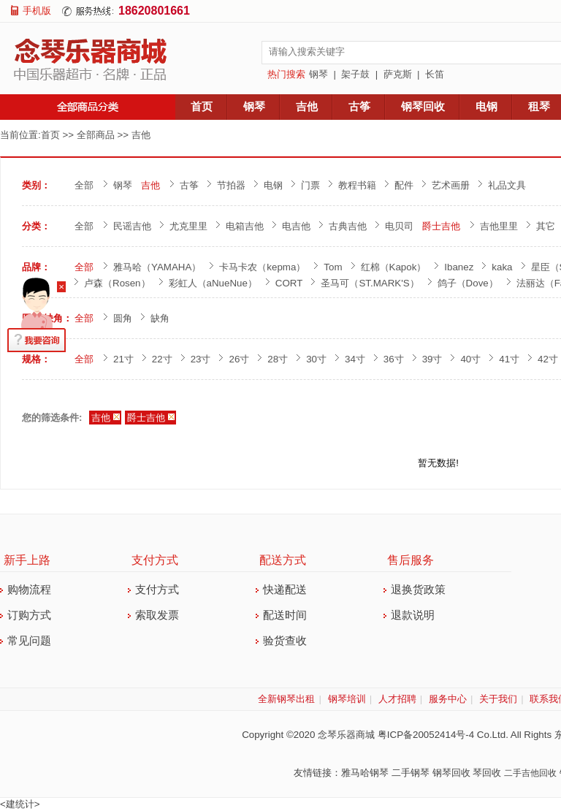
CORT (289, 283)
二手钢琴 (411, 772)
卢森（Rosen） (117, 283)
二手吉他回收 (530, 773)
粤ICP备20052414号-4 (426, 734)
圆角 (122, 318)
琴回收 (487, 772)
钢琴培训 (347, 698)
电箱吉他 (245, 226)
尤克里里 (188, 226)
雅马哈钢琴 (365, 772)
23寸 (201, 359)
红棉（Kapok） (394, 267)
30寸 (316, 359)
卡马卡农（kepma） (262, 267)
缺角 (159, 318)
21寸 (123, 359)
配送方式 (282, 560)
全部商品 (96, 134)
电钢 (486, 107)
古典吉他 (348, 226)
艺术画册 (451, 185)
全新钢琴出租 (286, 698)
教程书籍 (357, 185)
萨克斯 (397, 74)
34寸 (355, 359)
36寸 (393, 359)
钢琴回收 (423, 107)
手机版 (37, 10)
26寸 (239, 359)
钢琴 (318, 74)
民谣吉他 (132, 226)
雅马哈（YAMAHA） (157, 267)
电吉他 (296, 226)
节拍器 (231, 185)
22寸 (162, 359)
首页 (202, 107)
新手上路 (27, 560)
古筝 (359, 107)
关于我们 (498, 698)
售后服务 (410, 560)
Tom (333, 267)
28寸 (277, 359)
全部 (84, 185)
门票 (310, 185)
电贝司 (399, 226)
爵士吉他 (441, 226)
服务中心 (448, 698)
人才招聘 (397, 698)
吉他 (307, 107)
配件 (403, 185)
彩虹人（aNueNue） (213, 283)
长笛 (434, 74)
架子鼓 (355, 74)
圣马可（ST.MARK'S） (370, 283)
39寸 (432, 359)
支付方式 (154, 560)
